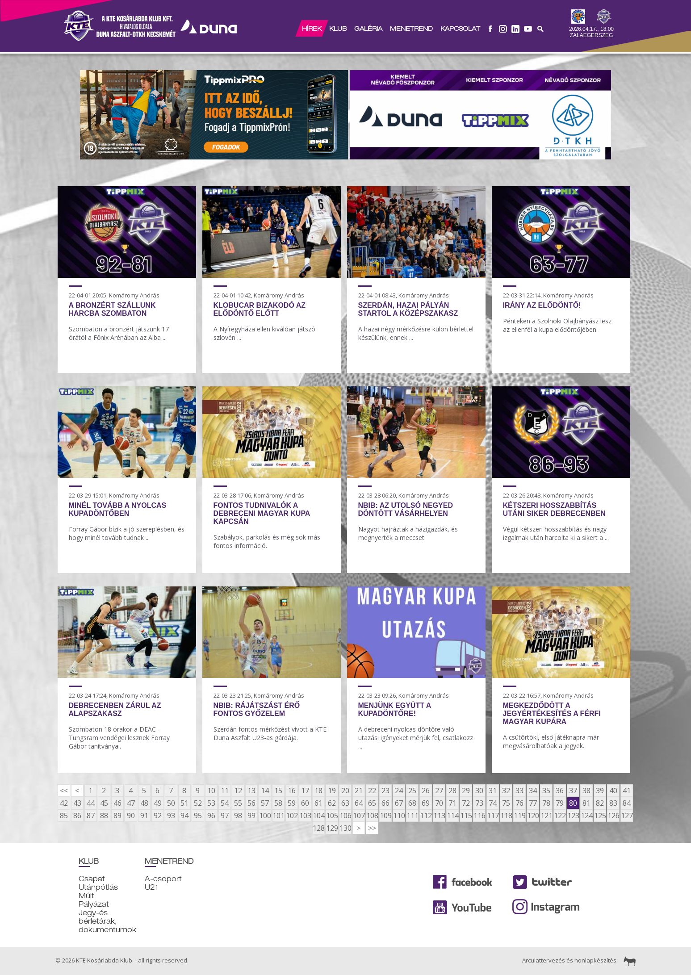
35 (546, 790)
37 (573, 790)
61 (318, 803)
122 (559, 815)
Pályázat (94, 904)
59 (292, 803)
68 (412, 803)
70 (439, 803)
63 (345, 803)
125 (600, 815)
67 (399, 803)
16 (292, 790)
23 (385, 790)
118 (506, 815)
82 (600, 803)
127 (626, 815)
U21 (151, 887)
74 (493, 803)
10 (211, 790)
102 (291, 815)
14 (265, 790)
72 (466, 803)
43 (77, 803)
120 (533, 815)
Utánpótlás (98, 887)
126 (613, 815)
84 (627, 803)
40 (613, 790)
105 (332, 815)
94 (184, 815)
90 (131, 815)
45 (104, 803)
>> (372, 828)
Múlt (86, 895)
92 (158, 815)
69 (426, 803)
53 (211, 803)
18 (318, 790)
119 (519, 815)
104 (318, 815)
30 (479, 790)
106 (345, 815)
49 (158, 803)
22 (372, 790)
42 (64, 803)
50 (171, 803)
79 (560, 803)
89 (117, 815)
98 (238, 815)
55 (238, 803)
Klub (337, 28)
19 (332, 790)
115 (466, 815)
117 (492, 815)
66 (385, 803)
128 (318, 828)
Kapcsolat (460, 28)
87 (91, 815)
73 (479, 803)
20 (345, 790)
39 (600, 790)
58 (278, 803)
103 (305, 815)
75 (506, 803)
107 (358, 815)
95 (198, 815)
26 (426, 790)
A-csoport (163, 879)
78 (546, 803)
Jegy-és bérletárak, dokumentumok (107, 921)
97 (225, 815)
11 (225, 790)
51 (184, 803)
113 (439, 815)
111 (412, 815)
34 (533, 790)
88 (104, 815)
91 (144, 815)
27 (439, 790)
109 (385, 815)
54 (225, 803)
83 (613, 803)
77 (533, 803)
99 (251, 815)
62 (332, 803)
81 (586, 803)
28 (452, 790)
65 (372, 803)
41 (627, 790)
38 (586, 790)
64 (359, 803)
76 (519, 803)
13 (251, 790)
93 (171, 815)
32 (506, 790)
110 (399, 815)
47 (131, 803)
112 (425, 815)
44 (91, 803)
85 (64, 815)
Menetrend (410, 28)
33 (519, 790)
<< (64, 790)
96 (211, 815)
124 (586, 815)
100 (265, 815)
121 (546, 815)
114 (452, 815)
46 (117, 803)
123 (573, 815)
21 (359, 790)
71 (452, 803)
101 (278, 815)
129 (332, 828)
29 (466, 790)
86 (77, 815)
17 (305, 790)
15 (278, 790)
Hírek (311, 28)
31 (493, 790)
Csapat (92, 879)
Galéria (368, 28)
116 (479, 815)
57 (265, 803)
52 (198, 803)
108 (372, 815)
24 (399, 790)
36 (560, 790)
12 (238, 790)
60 (305, 803)
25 (412, 790)
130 (345, 828)
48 (144, 803)
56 (251, 803)
